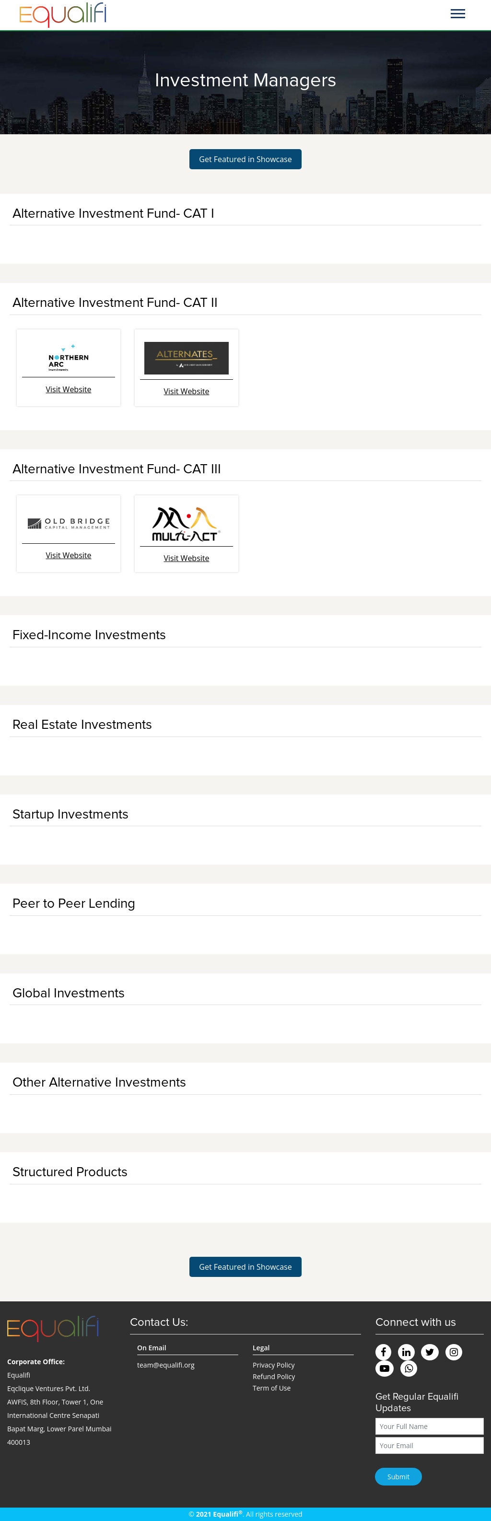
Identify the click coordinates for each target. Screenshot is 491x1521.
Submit (398, 1476)
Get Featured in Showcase (245, 159)
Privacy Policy (273, 1364)
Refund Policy (274, 1376)
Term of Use (272, 1387)
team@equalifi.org (166, 1364)
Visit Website (69, 389)
